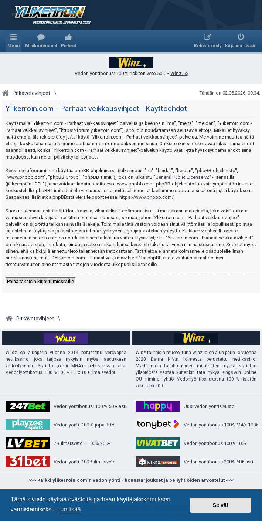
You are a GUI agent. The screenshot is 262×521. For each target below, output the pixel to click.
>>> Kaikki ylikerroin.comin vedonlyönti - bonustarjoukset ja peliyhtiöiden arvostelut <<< (131, 480)
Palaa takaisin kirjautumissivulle (40, 281)
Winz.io (179, 73)
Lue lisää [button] (69, 509)
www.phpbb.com (135, 184)
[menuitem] (41, 41)
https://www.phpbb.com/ (146, 197)
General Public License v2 (182, 177)
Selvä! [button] (220, 505)
